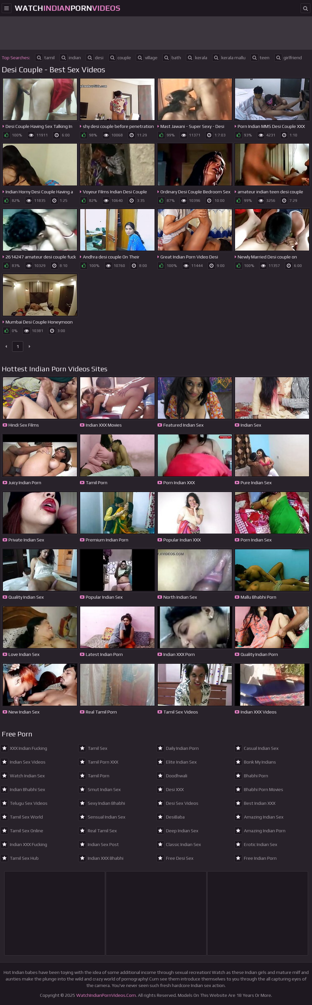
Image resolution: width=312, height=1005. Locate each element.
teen (259, 58)
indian (70, 58)
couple (119, 58)
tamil (45, 58)
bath (171, 58)
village (146, 58)
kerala (196, 58)
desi (94, 58)
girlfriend (288, 58)
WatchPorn (67, 8)
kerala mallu (229, 58)
